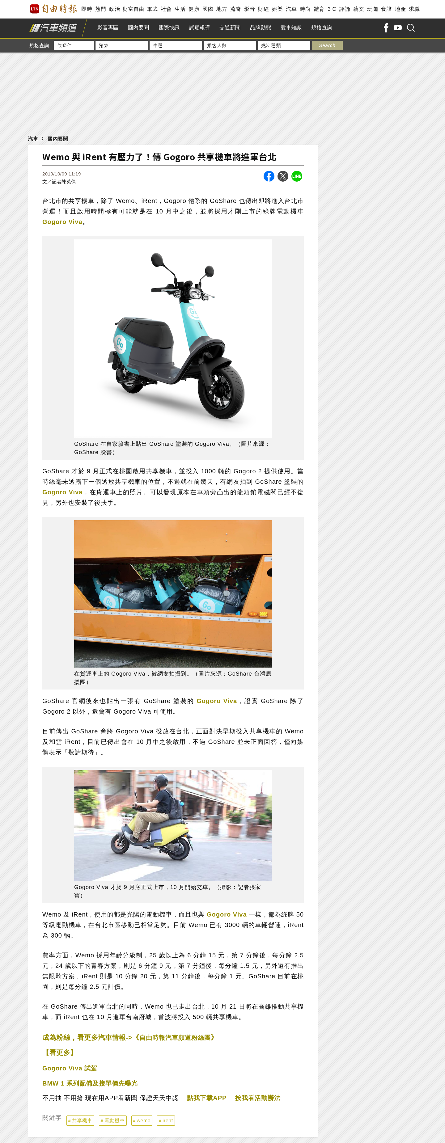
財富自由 (133, 9)
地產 (400, 9)
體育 (319, 9)
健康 (194, 9)
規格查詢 (321, 28)
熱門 (100, 9)
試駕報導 (199, 28)
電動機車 (114, 1120)
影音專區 (107, 28)
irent (168, 1120)
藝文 (358, 9)
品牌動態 (260, 28)
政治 (114, 9)
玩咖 (372, 9)
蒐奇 (235, 9)
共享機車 (82, 1120)
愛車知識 (291, 28)
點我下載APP (207, 1097)
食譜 (386, 9)
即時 (86, 9)
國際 (207, 9)
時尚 (305, 9)
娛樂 (277, 9)
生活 (180, 9)
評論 (344, 9)
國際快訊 (169, 28)
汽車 (291, 9)
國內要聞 (138, 28)
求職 (414, 9)
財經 (263, 9)
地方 (221, 9)
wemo (144, 1120)
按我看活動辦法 (258, 1097)
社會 (166, 9)
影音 (249, 9)
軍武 (152, 9)
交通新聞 (229, 28)
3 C (332, 9)
